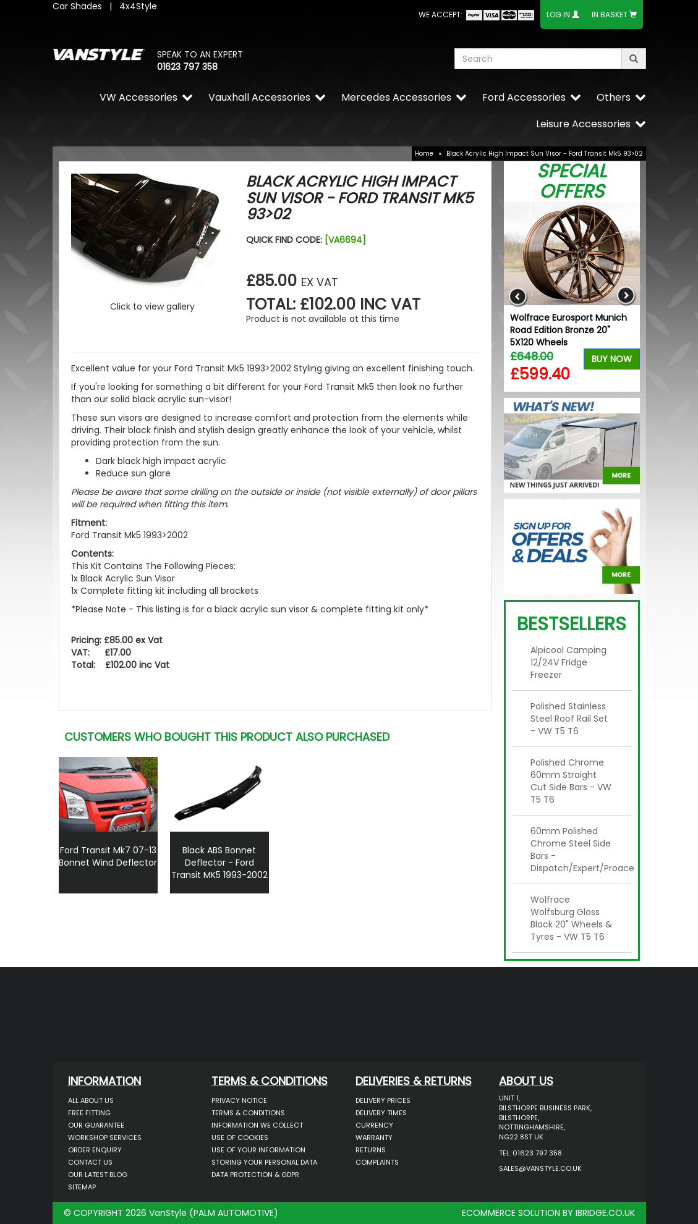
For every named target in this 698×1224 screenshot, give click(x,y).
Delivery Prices (383, 1100)
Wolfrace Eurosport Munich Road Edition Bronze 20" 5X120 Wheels (568, 329)
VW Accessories (138, 97)
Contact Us (90, 1162)
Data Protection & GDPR (255, 1175)
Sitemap (82, 1187)
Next (626, 297)
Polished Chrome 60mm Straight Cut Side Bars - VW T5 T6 (570, 781)
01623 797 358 (187, 67)
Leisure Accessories (583, 124)
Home (424, 153)
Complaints (377, 1162)
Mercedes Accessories (396, 97)
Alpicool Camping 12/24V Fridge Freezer (568, 662)
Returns (370, 1150)
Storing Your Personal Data (264, 1162)
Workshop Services (105, 1137)
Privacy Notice (239, 1100)
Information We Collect (257, 1125)
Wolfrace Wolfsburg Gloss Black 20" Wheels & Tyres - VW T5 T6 (571, 918)
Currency (374, 1125)
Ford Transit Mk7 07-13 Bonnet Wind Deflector (108, 856)
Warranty (374, 1137)
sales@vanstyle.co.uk (540, 1168)
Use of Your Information (258, 1150)
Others (614, 97)
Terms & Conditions (248, 1113)
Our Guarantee (96, 1125)
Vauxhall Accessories (259, 97)
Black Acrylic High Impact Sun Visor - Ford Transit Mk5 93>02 (544, 153)
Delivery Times (381, 1113)
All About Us (91, 1100)
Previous (518, 297)
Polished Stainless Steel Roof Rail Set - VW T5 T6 (569, 718)
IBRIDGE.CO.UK (605, 1213)
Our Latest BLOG (97, 1175)
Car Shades (77, 6)
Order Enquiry (95, 1150)
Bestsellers (571, 624)
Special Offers (571, 181)
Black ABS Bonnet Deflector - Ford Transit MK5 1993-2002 (219, 862)
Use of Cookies (239, 1137)
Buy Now (612, 359)
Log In (558, 14)
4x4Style (138, 6)
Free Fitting (89, 1113)
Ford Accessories (524, 97)
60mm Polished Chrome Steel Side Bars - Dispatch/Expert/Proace (576, 849)
